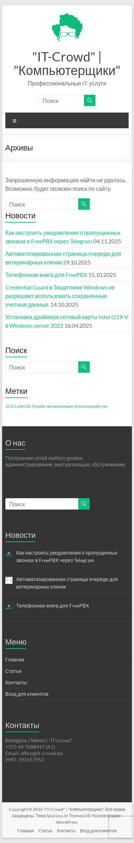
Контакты (16, 682)
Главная (14, 659)
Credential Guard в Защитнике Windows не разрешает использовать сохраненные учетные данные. (60, 296)
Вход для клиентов (27, 694)
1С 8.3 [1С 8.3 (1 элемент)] (10, 406)
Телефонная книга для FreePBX (46, 274)
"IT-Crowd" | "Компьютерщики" (67, 63)
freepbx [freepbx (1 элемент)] (38, 406)
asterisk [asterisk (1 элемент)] (24, 406)
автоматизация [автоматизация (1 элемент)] (59, 406)
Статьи (13, 671)
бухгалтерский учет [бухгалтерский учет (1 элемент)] (91, 406)
